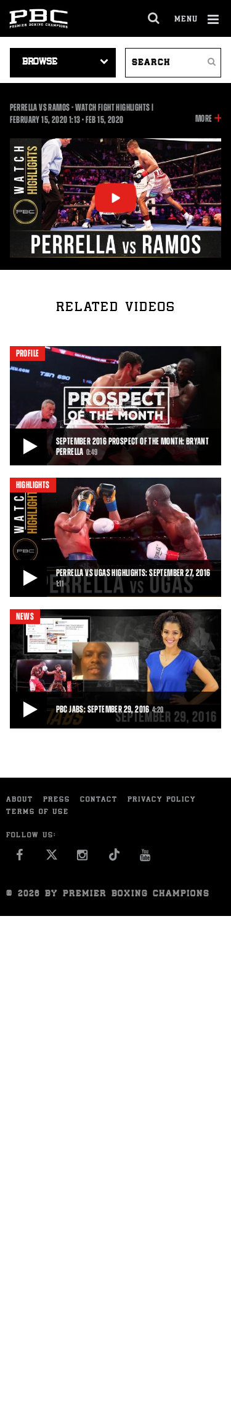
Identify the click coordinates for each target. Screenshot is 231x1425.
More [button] (203, 118)
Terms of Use (37, 812)
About (19, 800)
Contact (99, 800)
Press (56, 800)
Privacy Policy (162, 800)
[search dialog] (154, 18)
